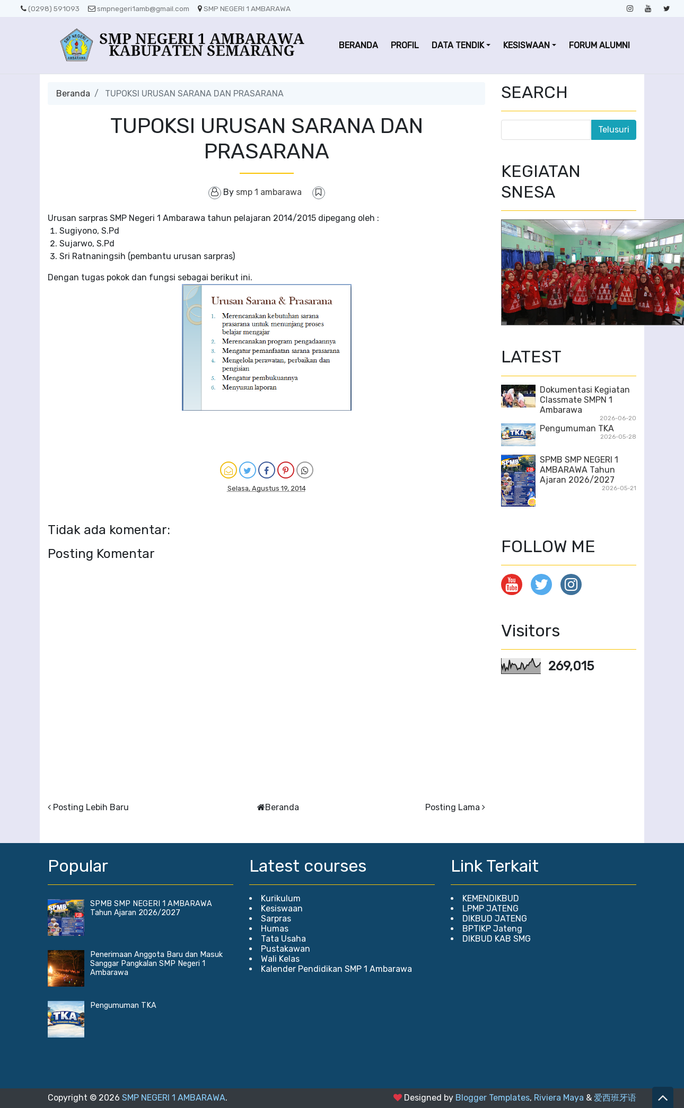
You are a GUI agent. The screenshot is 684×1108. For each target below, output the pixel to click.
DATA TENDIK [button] (458, 45)
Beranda (73, 93)
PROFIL (405, 45)
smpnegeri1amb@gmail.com (138, 8)
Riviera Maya (559, 1098)
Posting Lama (452, 807)
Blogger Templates (492, 1098)
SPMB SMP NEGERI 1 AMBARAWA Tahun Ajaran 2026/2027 (579, 470)
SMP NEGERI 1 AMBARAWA (244, 8)
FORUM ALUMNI (599, 45)
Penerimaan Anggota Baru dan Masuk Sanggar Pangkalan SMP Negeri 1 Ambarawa (156, 963)
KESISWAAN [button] (526, 45)
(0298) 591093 (50, 8)
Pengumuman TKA (577, 428)
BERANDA (358, 45)
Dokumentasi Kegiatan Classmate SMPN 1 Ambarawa (585, 400)
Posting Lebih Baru (91, 807)
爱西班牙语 (615, 1098)
